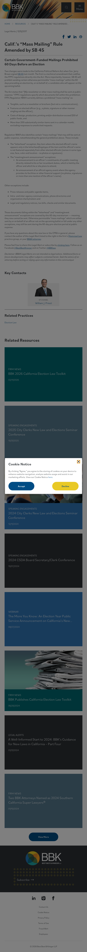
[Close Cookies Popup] (78, 461)
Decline (65, 486)
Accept (21, 486)
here (50, 477)
